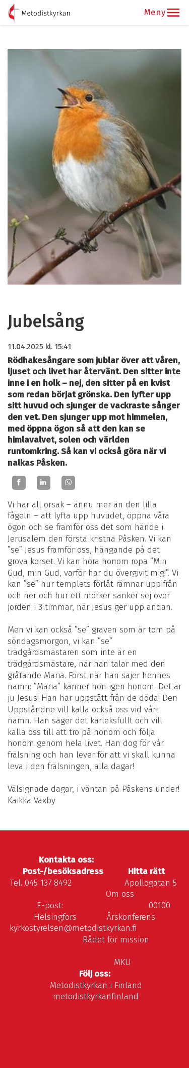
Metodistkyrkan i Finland (96, 985)
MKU (122, 962)
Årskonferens (131, 917)
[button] (173, 13)
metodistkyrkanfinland (96, 996)
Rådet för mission (116, 939)
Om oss (120, 894)
